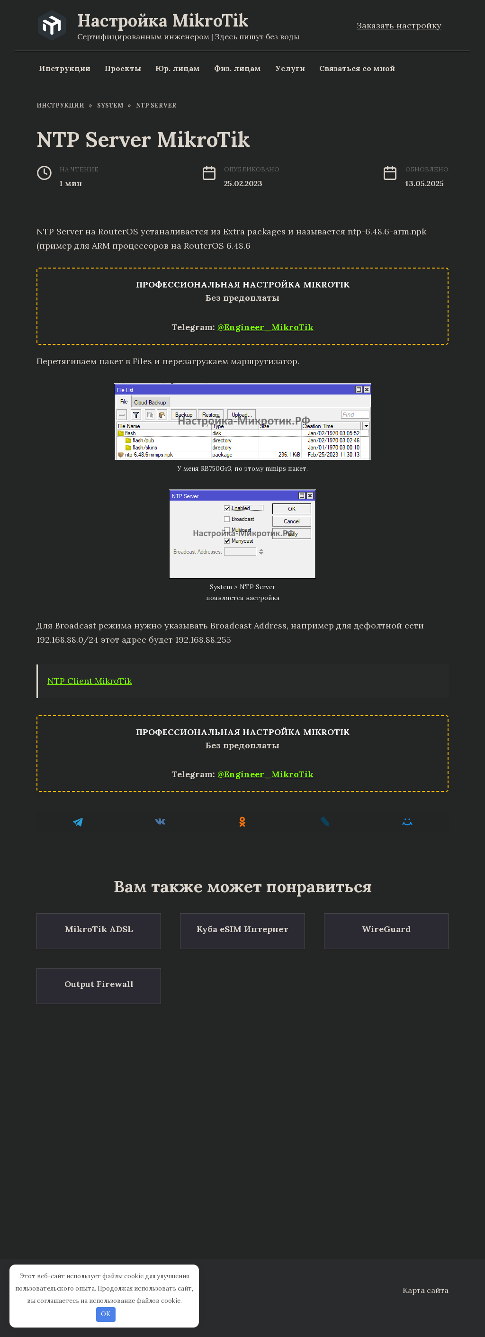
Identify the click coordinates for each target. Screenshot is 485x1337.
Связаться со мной (357, 68)
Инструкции (64, 68)
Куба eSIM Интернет (242, 929)
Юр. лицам (177, 68)
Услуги (290, 68)
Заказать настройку (399, 25)
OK (105, 1314)
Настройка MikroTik (163, 20)
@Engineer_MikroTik (265, 327)
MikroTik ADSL (99, 929)
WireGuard (386, 929)
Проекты (123, 68)
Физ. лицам (237, 68)
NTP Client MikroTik (89, 680)
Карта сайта (426, 1290)
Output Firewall (99, 983)
